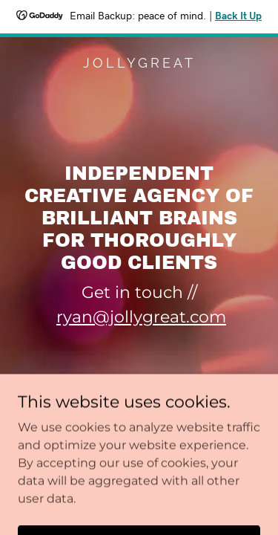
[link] (139, 63)
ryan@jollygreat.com (141, 317)
